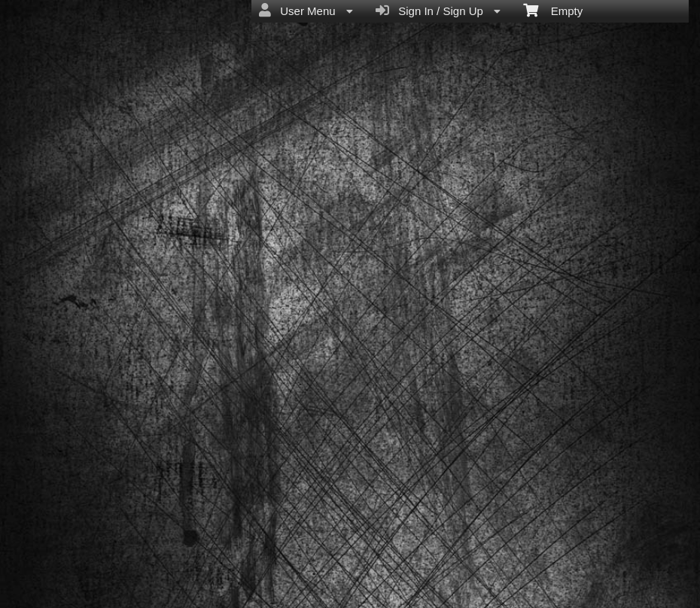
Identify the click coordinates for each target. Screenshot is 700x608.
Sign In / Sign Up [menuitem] (438, 10)
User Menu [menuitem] (306, 10)
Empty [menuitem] (553, 9)
